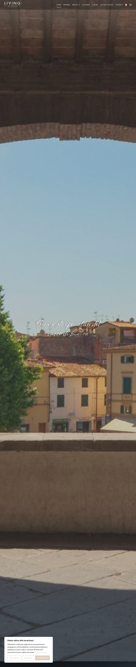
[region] (28, 650)
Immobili (66, 5)
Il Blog (95, 5)
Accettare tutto (42, 658)
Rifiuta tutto (28, 658)
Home (59, 5)
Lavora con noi (106, 5)
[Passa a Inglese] (130, 4)
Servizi (76, 5)
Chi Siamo (86, 5)
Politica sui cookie (41, 652)
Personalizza (14, 658)
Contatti (119, 5)
